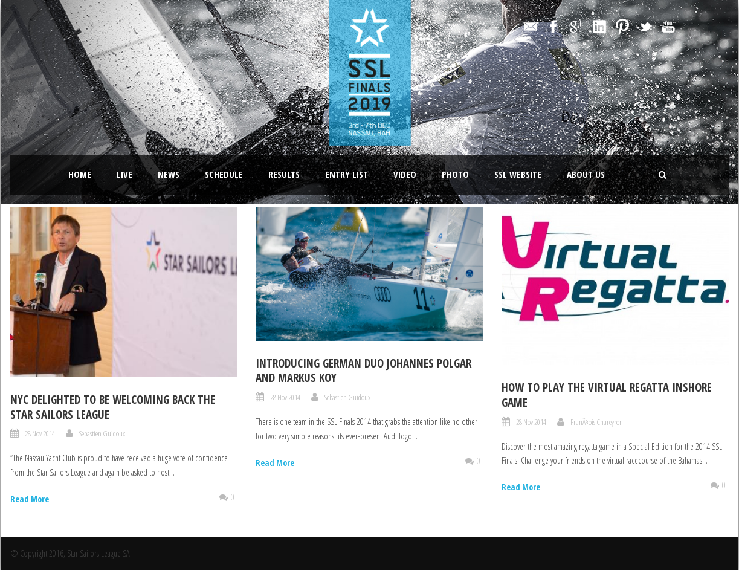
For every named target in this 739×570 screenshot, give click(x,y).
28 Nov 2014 (40, 433)
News (168, 174)
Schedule (224, 174)
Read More (29, 499)
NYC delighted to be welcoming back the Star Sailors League (112, 407)
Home (79, 174)
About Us (586, 174)
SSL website (517, 174)
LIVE (124, 174)
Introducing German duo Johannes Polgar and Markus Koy (363, 370)
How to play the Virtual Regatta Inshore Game (607, 395)
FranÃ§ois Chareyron (596, 421)
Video (404, 174)
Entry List (346, 174)
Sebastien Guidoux (102, 433)
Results (284, 174)
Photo (455, 174)
